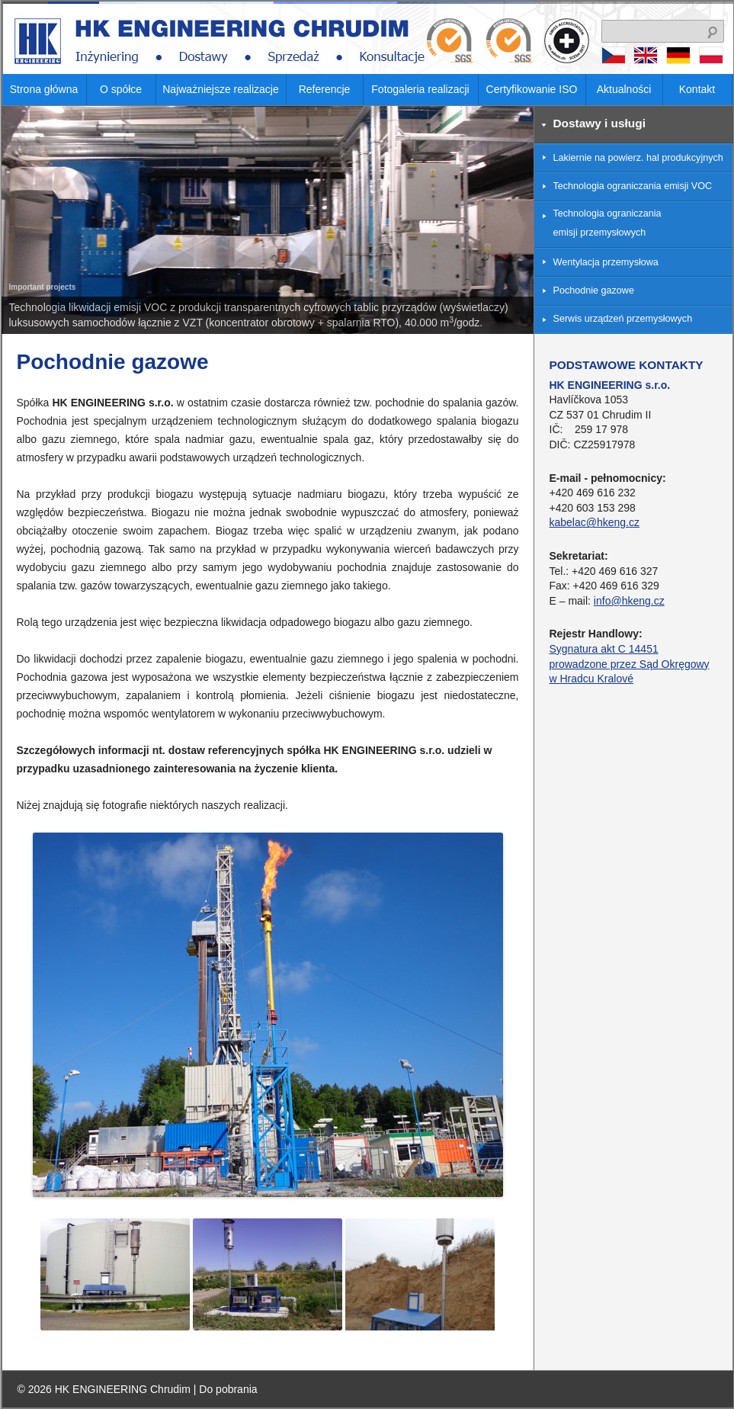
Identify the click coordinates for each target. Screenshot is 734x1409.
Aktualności (624, 89)
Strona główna (44, 89)
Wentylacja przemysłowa (606, 262)
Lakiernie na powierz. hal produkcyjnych (638, 157)
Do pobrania (228, 1389)
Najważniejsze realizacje (220, 89)
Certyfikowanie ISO (532, 89)
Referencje (325, 89)
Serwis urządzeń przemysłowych (623, 318)
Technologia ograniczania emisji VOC (633, 186)
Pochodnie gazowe (593, 290)
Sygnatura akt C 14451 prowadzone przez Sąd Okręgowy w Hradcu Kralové (630, 664)
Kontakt (697, 89)
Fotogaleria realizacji (420, 89)
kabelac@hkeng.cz (595, 522)
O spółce (121, 89)
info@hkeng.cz (629, 601)
